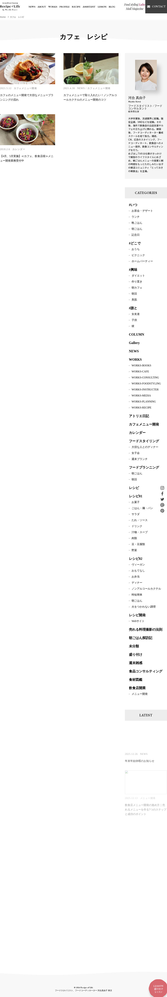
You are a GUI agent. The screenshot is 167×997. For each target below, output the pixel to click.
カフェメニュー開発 (25, 88)
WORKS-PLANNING (144, 402)
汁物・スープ (140, 532)
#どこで (135, 244)
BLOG (112, 6)
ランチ (136, 217)
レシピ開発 (137, 615)
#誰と (133, 308)
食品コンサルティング (145, 672)
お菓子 (136, 502)
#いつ (133, 205)
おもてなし (138, 571)
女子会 (136, 453)
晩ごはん (137, 223)
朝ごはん (137, 229)
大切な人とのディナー (145, 447)
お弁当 (136, 577)
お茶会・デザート (142, 211)
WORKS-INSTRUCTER (145, 390)
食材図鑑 (135, 680)
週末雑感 (135, 663)
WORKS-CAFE (140, 372)
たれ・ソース (140, 520)
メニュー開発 (140, 694)
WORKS (52, 6)
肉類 (134, 538)
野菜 (134, 550)
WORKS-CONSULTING (145, 378)
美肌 (134, 300)
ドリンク (137, 526)
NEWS (32, 6)
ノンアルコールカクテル (146, 589)
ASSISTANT (89, 6)
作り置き (137, 282)
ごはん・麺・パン (142, 508)
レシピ (134, 488)
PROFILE (64, 6)
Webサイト (138, 621)
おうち (136, 249)
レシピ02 (135, 559)
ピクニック (138, 255)
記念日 (136, 235)
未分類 (134, 647)
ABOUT (42, 6)
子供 (134, 320)
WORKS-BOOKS (141, 366)
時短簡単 (137, 595)
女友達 (136, 314)
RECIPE (76, 6)
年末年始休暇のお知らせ (139, 762)
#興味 (133, 270)
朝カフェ (137, 288)
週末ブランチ (140, 459)
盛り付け (135, 655)
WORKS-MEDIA (141, 396)
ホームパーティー (142, 261)
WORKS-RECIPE (141, 408)
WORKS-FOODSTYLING (146, 384)
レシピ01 (135, 496)
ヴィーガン (138, 565)
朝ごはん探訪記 (140, 638)
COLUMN (136, 335)
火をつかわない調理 (144, 607)
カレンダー (18, 149)
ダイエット (138, 276)
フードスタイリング (144, 441)
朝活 (134, 294)
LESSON (102, 6)
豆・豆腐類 (138, 544)
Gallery (134, 343)
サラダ (136, 514)
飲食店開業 (137, 688)
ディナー (137, 583)
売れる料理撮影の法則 (145, 630)
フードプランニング (144, 468)
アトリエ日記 (139, 416)
